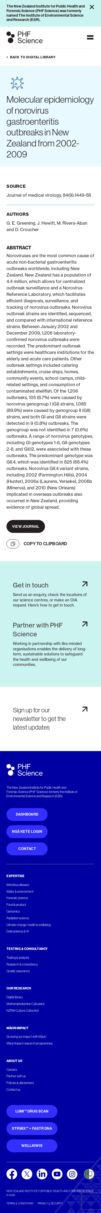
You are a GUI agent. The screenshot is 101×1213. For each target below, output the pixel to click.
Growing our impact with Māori (26, 1037)
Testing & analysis (17, 958)
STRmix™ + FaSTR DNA (32, 1128)
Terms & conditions (19, 1203)
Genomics (13, 911)
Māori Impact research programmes (29, 1043)
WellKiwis (32, 1145)
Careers (11, 1070)
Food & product (16, 905)
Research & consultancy (22, 964)
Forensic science (17, 898)
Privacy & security (50, 1203)
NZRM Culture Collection (22, 1011)
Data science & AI (17, 931)
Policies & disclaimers (20, 1083)
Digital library (14, 997)
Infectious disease (17, 885)
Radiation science (17, 918)
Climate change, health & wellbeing (28, 925)
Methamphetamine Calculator (25, 1004)
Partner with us (16, 1076)
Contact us (13, 1090)
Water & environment (19, 891)
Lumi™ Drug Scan (32, 1111)
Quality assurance (18, 971)
